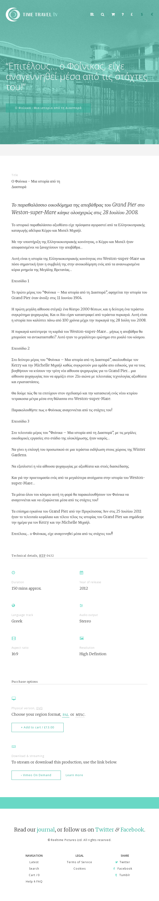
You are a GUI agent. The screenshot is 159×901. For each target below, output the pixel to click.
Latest (34, 862)
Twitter (104, 829)
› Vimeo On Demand (36, 775)
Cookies (80, 869)
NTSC (80, 714)
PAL (66, 714)
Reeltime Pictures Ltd (66, 840)
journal (46, 829)
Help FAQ (34, 881)
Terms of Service (79, 862)
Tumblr (122, 875)
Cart (34, 875)
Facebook (132, 829)
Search (34, 869)
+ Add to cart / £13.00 (37, 727)
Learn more (74, 775)
